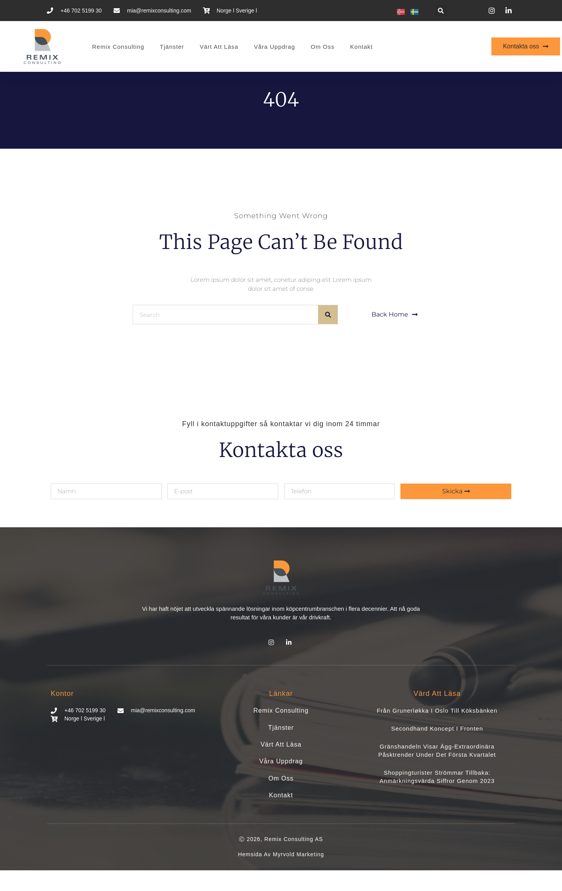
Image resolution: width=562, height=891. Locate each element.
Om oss (322, 46)
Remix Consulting (118, 46)
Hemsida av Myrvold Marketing (281, 875)
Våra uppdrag (274, 46)
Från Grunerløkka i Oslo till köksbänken (437, 731)
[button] (441, 10)
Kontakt (361, 46)
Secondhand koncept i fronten (437, 749)
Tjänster (172, 46)
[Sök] (328, 335)
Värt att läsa (219, 46)
